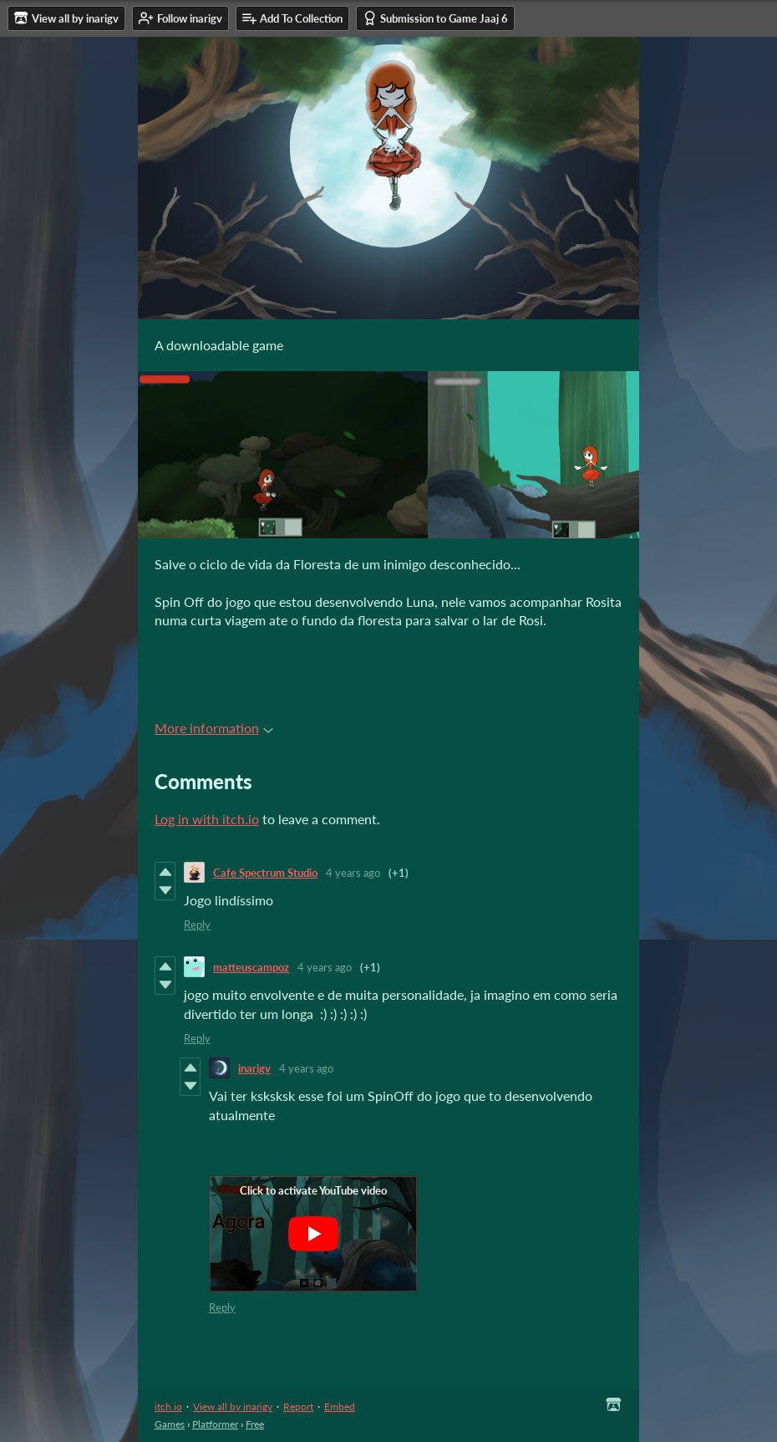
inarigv (254, 1068)
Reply (197, 924)
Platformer (215, 1424)
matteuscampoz (251, 967)
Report (298, 1406)
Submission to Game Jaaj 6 (435, 18)
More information (214, 728)
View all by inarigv (232, 1406)
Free (255, 1424)
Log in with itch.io (207, 819)
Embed (339, 1406)
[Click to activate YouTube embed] (313, 1233)
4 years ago (353, 872)
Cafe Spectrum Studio (265, 872)
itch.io (168, 1406)
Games (170, 1424)
